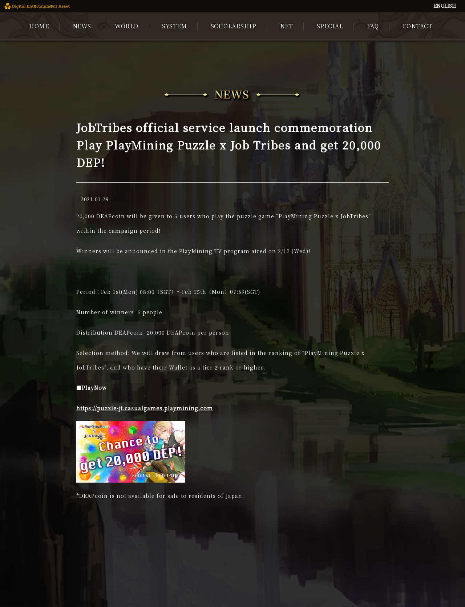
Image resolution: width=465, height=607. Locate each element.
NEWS (82, 26)
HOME (39, 26)
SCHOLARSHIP (233, 26)
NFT (286, 26)
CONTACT (418, 26)
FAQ (373, 26)
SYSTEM (174, 26)
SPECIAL (330, 26)
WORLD (126, 26)
